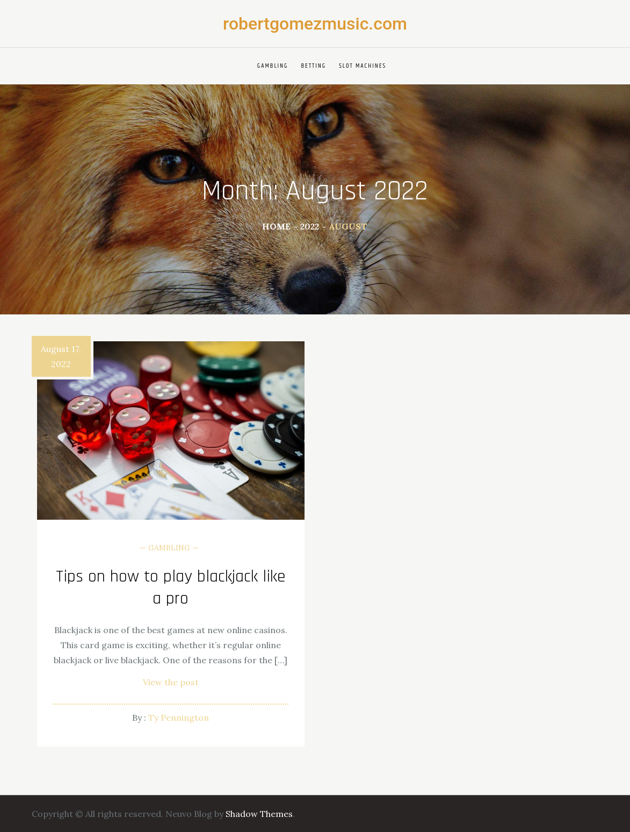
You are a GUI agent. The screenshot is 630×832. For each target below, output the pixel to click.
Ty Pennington (178, 717)
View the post (171, 682)
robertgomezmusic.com (315, 23)
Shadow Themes (259, 813)
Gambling (272, 66)
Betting (314, 66)
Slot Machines (362, 66)
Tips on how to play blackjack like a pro (171, 587)
